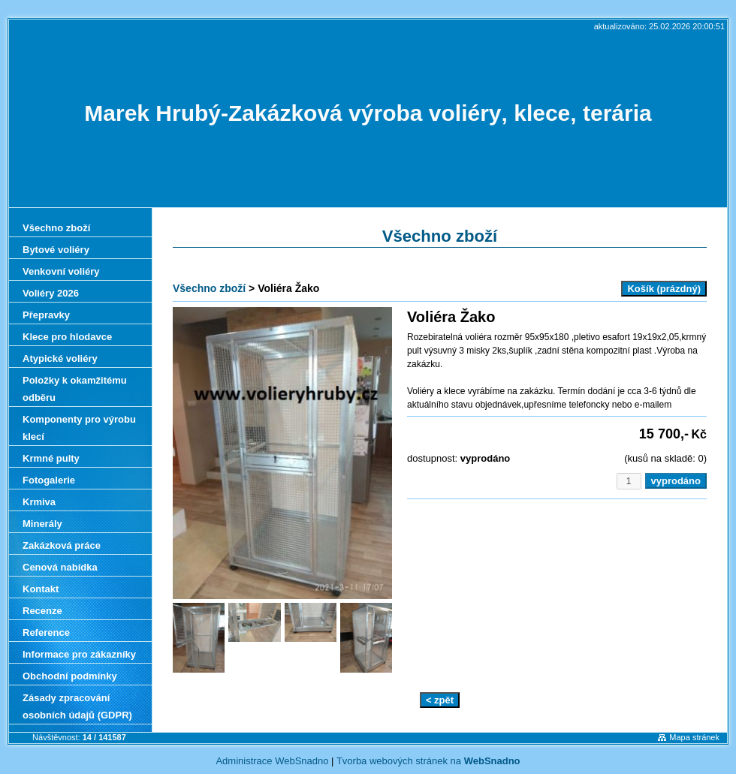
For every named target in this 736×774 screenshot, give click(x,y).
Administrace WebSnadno (272, 760)
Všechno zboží (209, 288)
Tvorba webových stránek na (428, 760)
